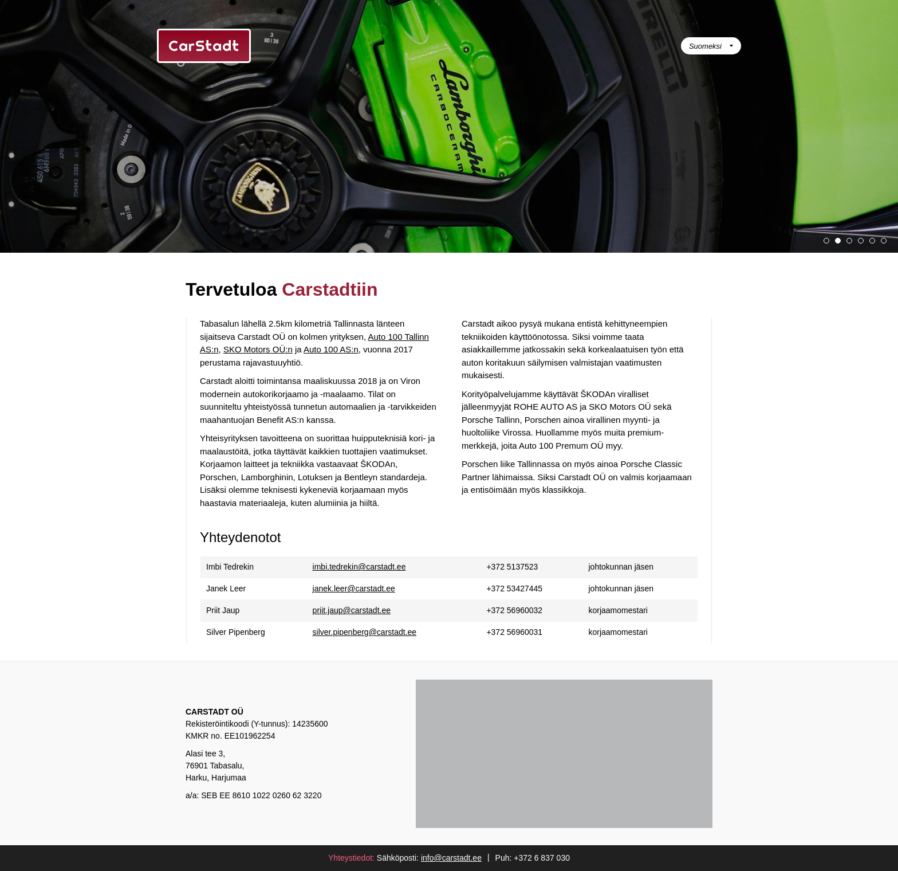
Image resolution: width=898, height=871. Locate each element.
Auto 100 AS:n (331, 349)
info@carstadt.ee (451, 857)
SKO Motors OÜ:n (258, 349)
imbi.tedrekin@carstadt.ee (359, 566)
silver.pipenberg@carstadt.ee (365, 632)
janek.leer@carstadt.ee (354, 588)
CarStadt (203, 45)
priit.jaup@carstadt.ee (352, 610)
